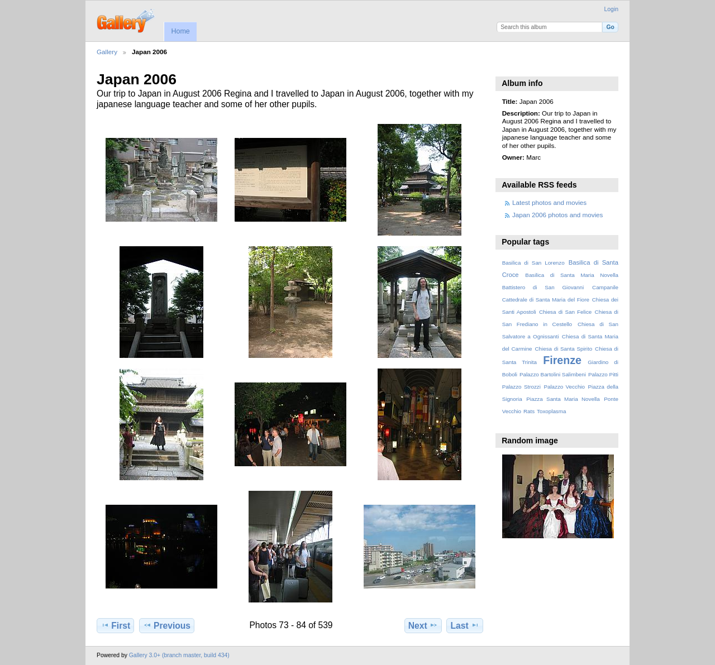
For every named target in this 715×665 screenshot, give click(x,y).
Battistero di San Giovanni (543, 287)
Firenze (562, 360)
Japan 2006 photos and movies (557, 214)
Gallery (107, 51)
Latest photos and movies (549, 202)
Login (611, 9)
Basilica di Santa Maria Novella (571, 275)
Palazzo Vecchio (564, 387)
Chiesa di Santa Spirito (563, 349)
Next (423, 625)
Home (180, 31)
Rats (529, 411)
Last (465, 625)
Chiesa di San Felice (565, 312)
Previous (166, 625)
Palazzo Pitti (603, 374)
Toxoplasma (551, 411)
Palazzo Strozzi (521, 387)
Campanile (605, 287)
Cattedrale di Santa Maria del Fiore (545, 299)
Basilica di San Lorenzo (533, 263)
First (115, 625)
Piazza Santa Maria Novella (563, 399)
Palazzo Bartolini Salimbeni (552, 374)
